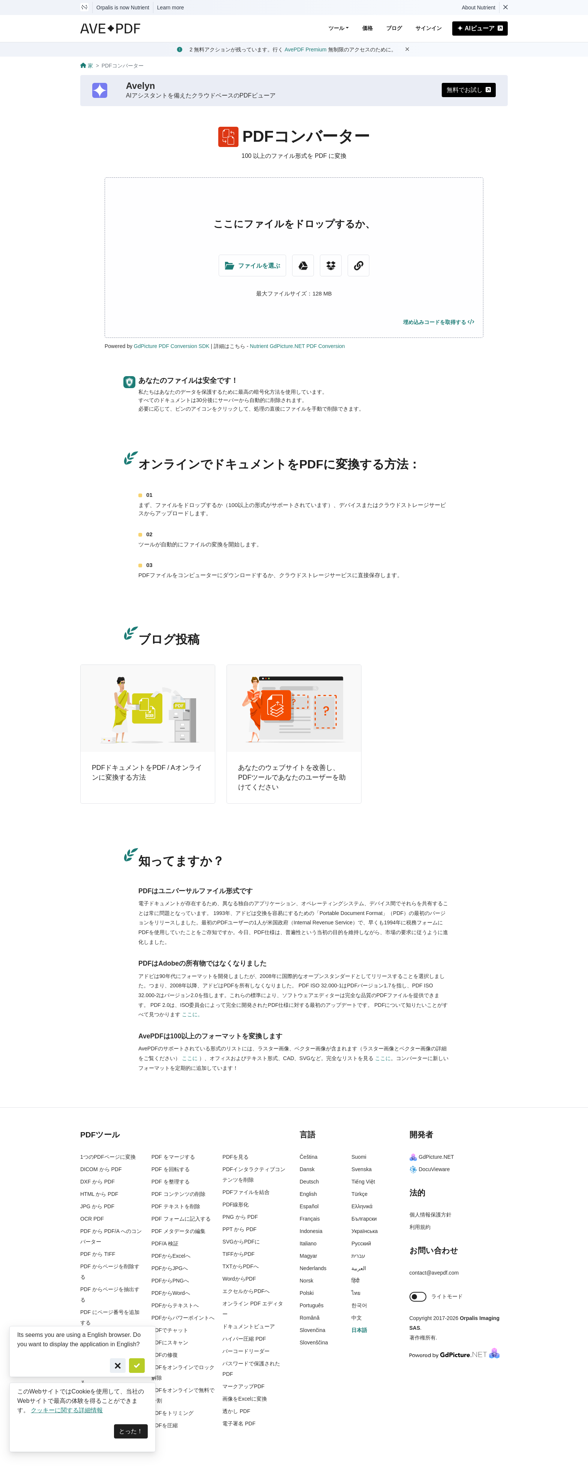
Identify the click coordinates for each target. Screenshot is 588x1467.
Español (309, 1206)
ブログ (394, 28)
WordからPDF (239, 1279)
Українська (364, 1231)
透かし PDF (236, 1411)
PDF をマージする (173, 1157)
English (308, 1194)
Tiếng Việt (363, 1182)
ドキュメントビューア (248, 1326)
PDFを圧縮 (165, 1425)
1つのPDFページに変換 (108, 1157)
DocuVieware (430, 1169)
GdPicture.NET (432, 1157)
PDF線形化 (235, 1205)
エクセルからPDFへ (246, 1291)
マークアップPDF (243, 1386)
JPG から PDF (97, 1206)
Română (310, 1318)
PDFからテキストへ (175, 1305)
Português (312, 1305)
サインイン (429, 28)
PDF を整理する (171, 1182)
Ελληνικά (361, 1206)
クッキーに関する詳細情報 (67, 1410)
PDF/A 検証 (165, 1243)
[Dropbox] (331, 265)
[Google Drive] (303, 265)
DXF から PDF (97, 1182)
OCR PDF (92, 1219)
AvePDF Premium (306, 49)
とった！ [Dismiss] (131, 1431)
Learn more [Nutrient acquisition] (170, 7)
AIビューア (480, 28)
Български (363, 1219)
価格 (367, 28)
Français (310, 1219)
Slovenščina (314, 1343)
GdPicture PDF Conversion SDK (172, 346)
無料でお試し (469, 90)
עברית (358, 1256)
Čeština (308, 1157)
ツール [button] (336, 28)
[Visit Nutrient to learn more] (84, 7)
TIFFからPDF (238, 1254)
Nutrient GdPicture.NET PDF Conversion (297, 346)
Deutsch (309, 1182)
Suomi (358, 1157)
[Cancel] (118, 1365)
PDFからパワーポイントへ (183, 1318)
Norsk (307, 1281)
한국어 (359, 1305)
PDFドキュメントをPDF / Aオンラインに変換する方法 (147, 772)
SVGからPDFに (241, 1242)
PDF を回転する (171, 1169)
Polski (307, 1293)
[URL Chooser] (358, 265)
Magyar (308, 1256)
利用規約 (420, 1227)
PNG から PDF (240, 1217)
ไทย (355, 1293)
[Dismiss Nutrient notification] (505, 7)
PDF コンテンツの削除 (179, 1194)
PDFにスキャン (170, 1343)
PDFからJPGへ (170, 1268)
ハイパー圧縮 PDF (244, 1339)
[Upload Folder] (252, 265)
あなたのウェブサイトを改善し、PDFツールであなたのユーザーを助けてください (292, 777)
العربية (358, 1268)
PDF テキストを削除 (176, 1206)
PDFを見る (235, 1157)
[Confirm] (137, 1365)
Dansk (307, 1169)
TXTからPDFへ (240, 1266)
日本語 (359, 1330)
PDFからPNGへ (170, 1281)
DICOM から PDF (101, 1169)
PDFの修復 (165, 1355)
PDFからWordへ (171, 1293)
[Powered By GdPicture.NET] (455, 1353)
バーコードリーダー (246, 1351)
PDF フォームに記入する (181, 1219)
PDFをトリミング (173, 1413)
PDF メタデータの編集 (179, 1231)
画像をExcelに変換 (244, 1399)
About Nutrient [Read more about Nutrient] (479, 7)
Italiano (308, 1243)
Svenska (361, 1169)
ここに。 (192, 1014)
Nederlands (313, 1268)
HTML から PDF (99, 1194)
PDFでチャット (170, 1330)
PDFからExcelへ (171, 1256)
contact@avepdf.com (434, 1273)
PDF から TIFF (97, 1254)
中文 (356, 1318)
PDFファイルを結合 (246, 1192)
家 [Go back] (86, 66)
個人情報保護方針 (431, 1215)
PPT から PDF (239, 1229)
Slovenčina (313, 1330)
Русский (361, 1243)
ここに (190, 1058)
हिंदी (355, 1281)
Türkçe (359, 1194)
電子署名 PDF (238, 1423)
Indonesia (311, 1231)
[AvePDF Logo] (110, 28)
